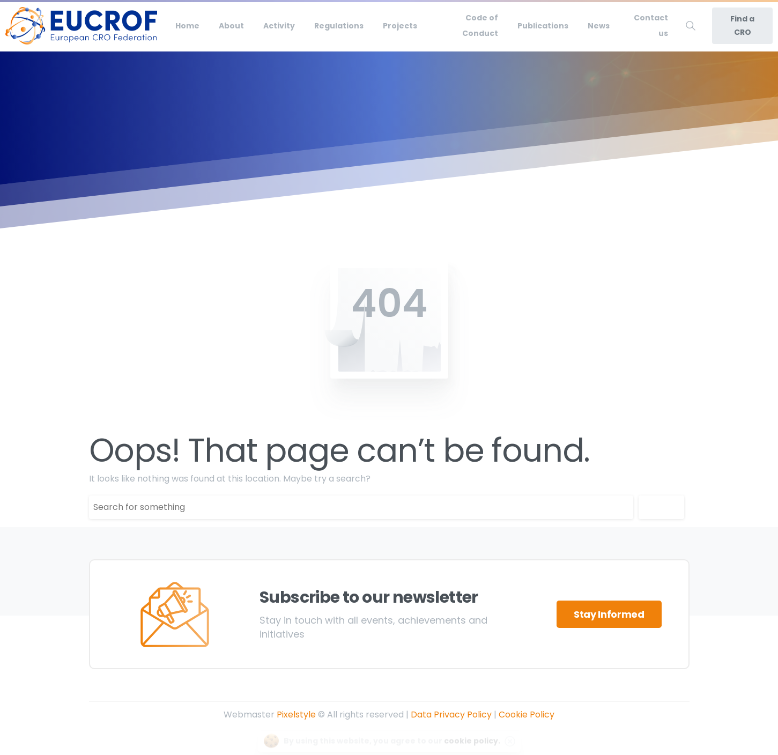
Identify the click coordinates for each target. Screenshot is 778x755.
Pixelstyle (296, 714)
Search (661, 506)
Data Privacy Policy (451, 714)
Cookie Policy (526, 714)
